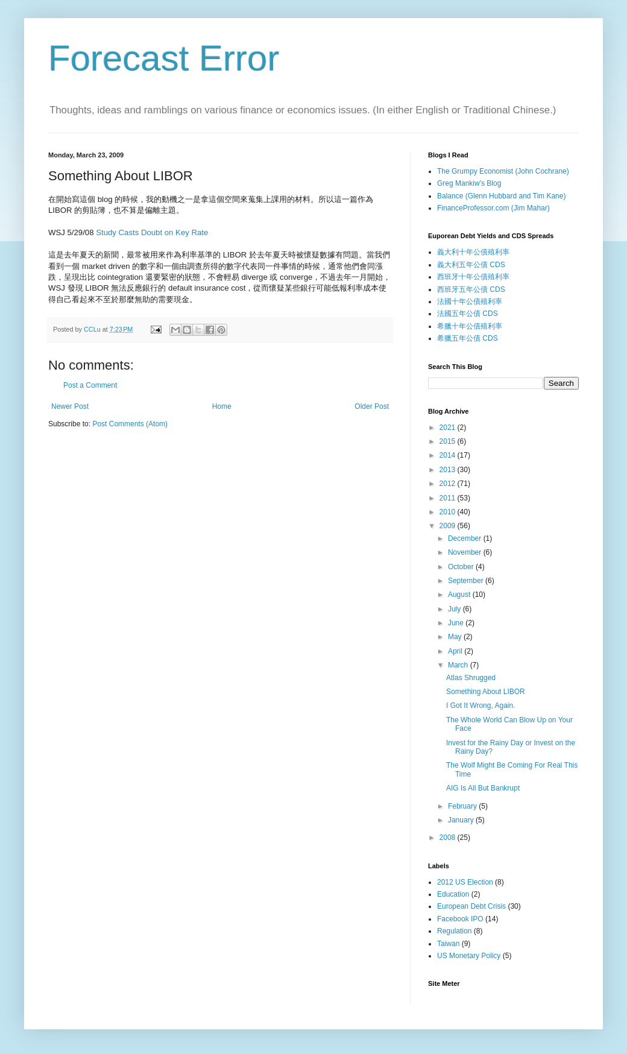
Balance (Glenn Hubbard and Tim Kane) (501, 196)
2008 (449, 837)
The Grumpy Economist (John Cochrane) (503, 171)
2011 (449, 498)
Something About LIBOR (485, 691)
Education (453, 894)
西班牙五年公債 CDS (471, 289)
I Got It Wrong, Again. (480, 705)
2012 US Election (465, 882)
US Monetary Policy (468, 955)
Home (222, 406)
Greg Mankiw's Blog (469, 183)
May (456, 637)
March (459, 665)
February (463, 806)
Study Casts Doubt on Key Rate (152, 232)
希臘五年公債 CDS (467, 338)
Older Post (371, 406)
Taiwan (448, 943)
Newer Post (70, 406)
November (466, 552)
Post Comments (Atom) (130, 424)
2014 (449, 455)
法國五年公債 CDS (467, 313)
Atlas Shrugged (471, 678)
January (462, 820)
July (455, 609)
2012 (449, 483)
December (466, 538)
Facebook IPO (460, 919)
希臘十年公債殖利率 (469, 326)
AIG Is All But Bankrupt (483, 788)
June (456, 623)
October (462, 567)
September (466, 580)
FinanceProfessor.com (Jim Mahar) (493, 208)
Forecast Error (163, 58)
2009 (449, 526)
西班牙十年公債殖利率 (473, 277)
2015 (449, 441)
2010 (449, 512)
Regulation (454, 931)
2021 (449, 427)
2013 (449, 469)
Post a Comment (90, 385)
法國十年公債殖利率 (469, 301)
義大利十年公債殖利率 (473, 252)
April (456, 651)
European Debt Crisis (471, 906)
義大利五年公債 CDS (471, 264)
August (460, 594)
